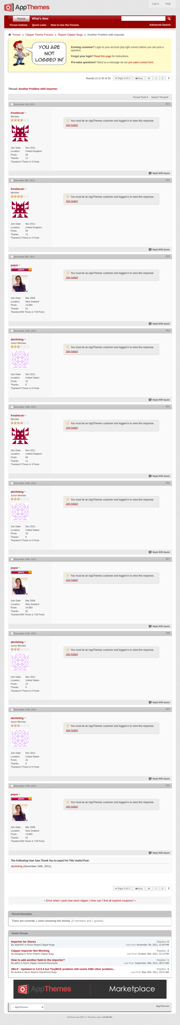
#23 (168, 256)
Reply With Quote (159, 173)
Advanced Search (160, 24)
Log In (155, 3)
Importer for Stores (23, 941)
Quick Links (39, 25)
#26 (168, 482)
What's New (40, 18)
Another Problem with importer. (38, 89)
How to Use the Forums (65, 25)
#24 (168, 330)
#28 (168, 633)
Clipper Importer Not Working (30, 950)
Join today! (72, 125)
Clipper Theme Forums (39, 34)
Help (168, 3)
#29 (168, 709)
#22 (168, 179)
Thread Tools (139, 97)
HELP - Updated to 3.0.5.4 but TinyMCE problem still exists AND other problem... (63, 969)
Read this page (102, 56)
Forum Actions (18, 25)
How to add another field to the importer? (38, 960)
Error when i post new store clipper (67, 900)
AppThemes (162, 1006)
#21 (168, 103)
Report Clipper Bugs (70, 34)
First (139, 78)
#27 (168, 558)
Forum (17, 34)
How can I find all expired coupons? (112, 900)
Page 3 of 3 (124, 78)
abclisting (16, 866)
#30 (168, 785)
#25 (168, 406)
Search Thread (159, 97)
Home (21, 18)
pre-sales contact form (141, 62)
